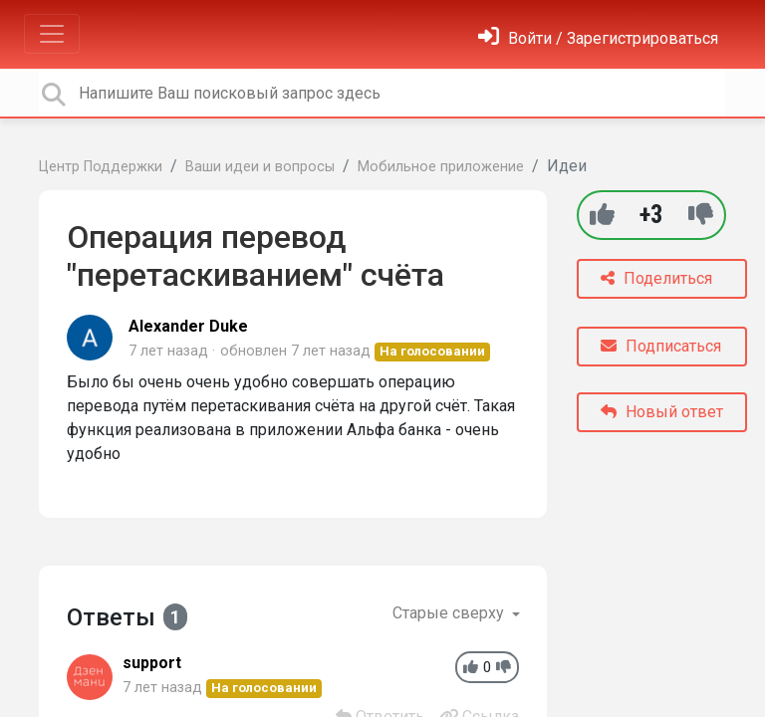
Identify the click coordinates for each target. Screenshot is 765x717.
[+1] (602, 214)
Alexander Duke (188, 326)
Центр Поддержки (100, 166)
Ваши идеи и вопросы (260, 166)
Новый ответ (662, 411)
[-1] (700, 214)
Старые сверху (450, 612)
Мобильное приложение (441, 166)
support (152, 662)
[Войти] (598, 38)
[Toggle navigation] (52, 34)
